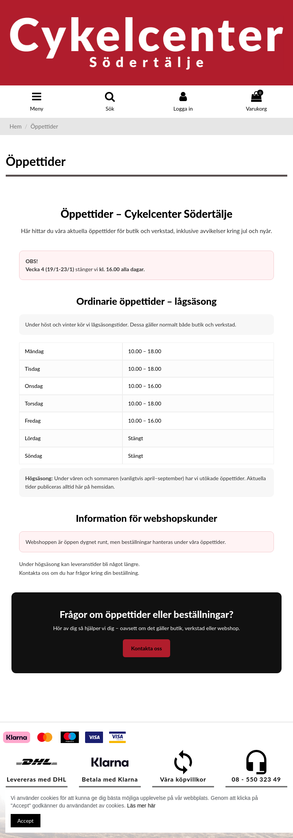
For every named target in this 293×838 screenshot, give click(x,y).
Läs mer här (141, 806)
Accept (26, 820)
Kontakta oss (146, 648)
